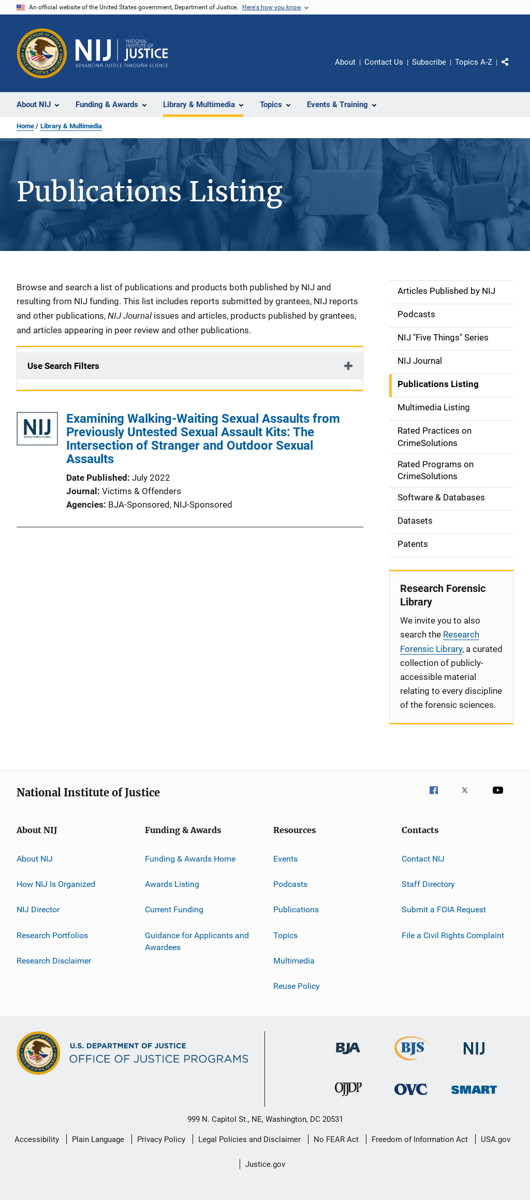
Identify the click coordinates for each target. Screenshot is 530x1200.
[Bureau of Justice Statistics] (411, 1062)
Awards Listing (172, 884)
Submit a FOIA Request (444, 909)
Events (285, 858)
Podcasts (290, 884)
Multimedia (294, 961)
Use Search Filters (63, 366)
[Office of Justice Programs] (42, 53)
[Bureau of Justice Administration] (348, 1056)
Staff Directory (428, 884)
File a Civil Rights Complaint (453, 935)
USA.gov (495, 1139)
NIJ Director (38, 909)
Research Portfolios (52, 935)
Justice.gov (265, 1164)
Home (25, 126)
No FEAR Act (336, 1139)
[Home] (122, 53)
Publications (296, 909)
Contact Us (383, 62)
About (345, 62)
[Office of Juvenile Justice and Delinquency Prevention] (348, 1098)
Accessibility (36, 1139)
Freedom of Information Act (420, 1139)
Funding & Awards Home (190, 858)
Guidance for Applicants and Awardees (197, 941)
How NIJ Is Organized (56, 884)
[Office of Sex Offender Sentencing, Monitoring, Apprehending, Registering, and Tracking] (474, 1095)
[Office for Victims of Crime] (411, 1096)
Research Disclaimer (54, 961)
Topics (285, 935)
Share (513, 69)
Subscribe (429, 62)
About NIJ (35, 858)
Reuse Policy (296, 986)
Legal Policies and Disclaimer (249, 1139)
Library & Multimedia (71, 126)
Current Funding (174, 909)
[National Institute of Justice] (474, 1056)
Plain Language (98, 1139)
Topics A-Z (473, 62)
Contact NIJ (423, 858)
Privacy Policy (161, 1139)
